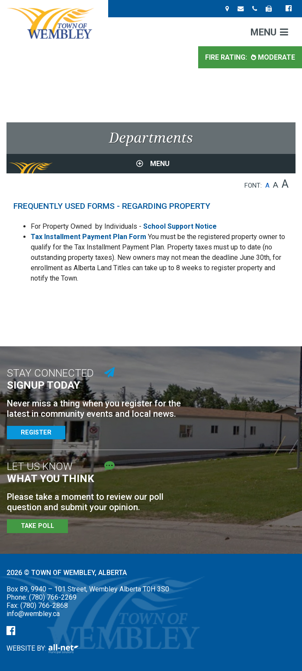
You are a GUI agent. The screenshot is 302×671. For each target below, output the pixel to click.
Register (36, 432)
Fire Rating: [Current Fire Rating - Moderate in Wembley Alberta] (250, 57)
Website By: (42, 648)
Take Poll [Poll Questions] (37, 526)
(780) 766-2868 (44, 605)
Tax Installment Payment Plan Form (88, 237)
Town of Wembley (54, 23)
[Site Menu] (151, 163)
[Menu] (269, 32)
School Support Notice (180, 226)
